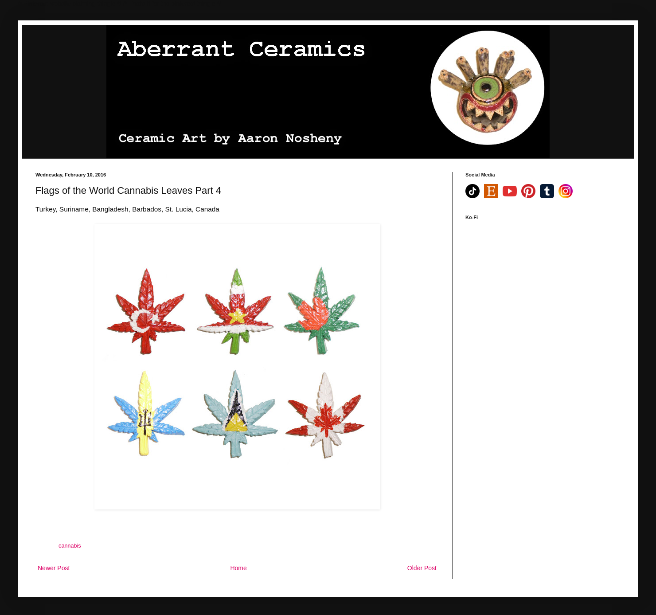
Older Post (422, 568)
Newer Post (54, 568)
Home (238, 568)
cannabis (70, 546)
